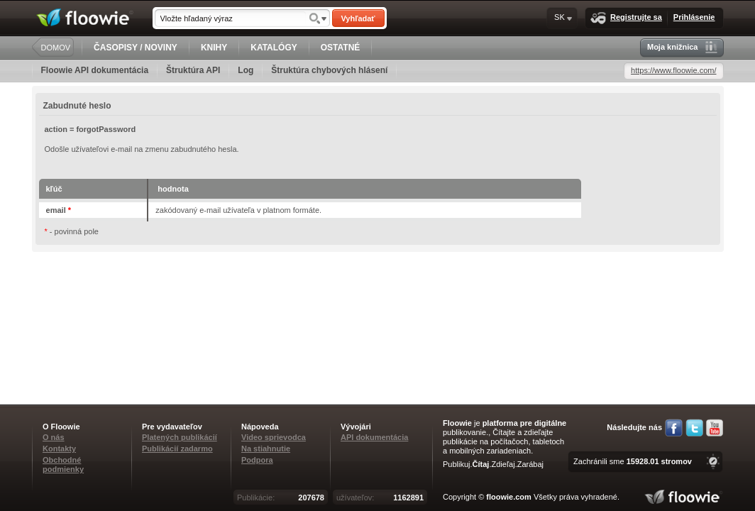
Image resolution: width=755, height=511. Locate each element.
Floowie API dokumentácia (95, 70)
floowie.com (508, 497)
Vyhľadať (358, 18)
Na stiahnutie (265, 448)
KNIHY (214, 48)
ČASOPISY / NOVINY (135, 48)
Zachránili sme (632, 461)
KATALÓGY (273, 48)
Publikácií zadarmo (177, 448)
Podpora (257, 460)
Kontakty (59, 448)
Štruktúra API (193, 70)
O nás (54, 437)
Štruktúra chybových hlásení (329, 70)
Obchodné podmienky (63, 464)
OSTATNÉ (340, 48)
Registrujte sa (626, 18)
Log (245, 70)
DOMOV (56, 47)
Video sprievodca (273, 437)
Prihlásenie (694, 17)
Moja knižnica (682, 47)
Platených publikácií (179, 437)
